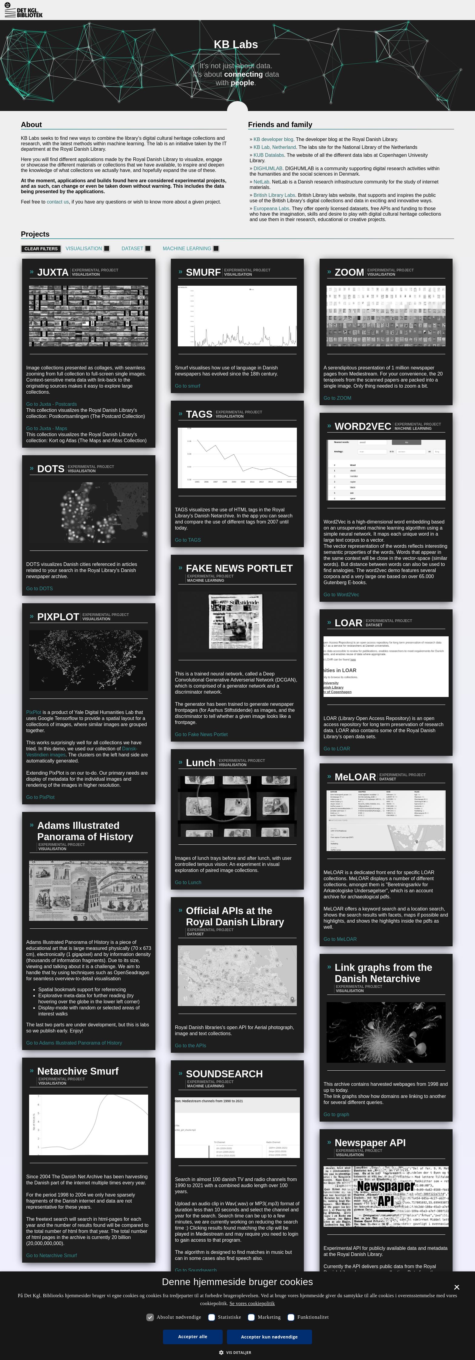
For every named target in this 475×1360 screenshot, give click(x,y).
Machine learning (190, 248)
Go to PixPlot (40, 797)
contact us (58, 201)
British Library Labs (274, 195)
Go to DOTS (39, 588)
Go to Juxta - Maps (46, 428)
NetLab (261, 181)
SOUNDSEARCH (224, 1074)
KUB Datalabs (269, 155)
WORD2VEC (363, 426)
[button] (237, 1352)
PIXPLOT (58, 616)
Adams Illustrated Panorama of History (85, 831)
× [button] (456, 1289)
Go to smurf (187, 386)
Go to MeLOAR (340, 939)
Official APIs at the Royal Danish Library (235, 916)
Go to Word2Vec (341, 594)
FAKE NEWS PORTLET (239, 568)
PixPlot (33, 712)
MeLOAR (355, 777)
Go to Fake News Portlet (201, 734)
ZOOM (349, 272)
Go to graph (336, 1114)
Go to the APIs (190, 1045)
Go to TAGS (188, 540)
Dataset (136, 248)
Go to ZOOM (337, 398)
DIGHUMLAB (268, 168)
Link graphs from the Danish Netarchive (383, 973)
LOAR (349, 623)
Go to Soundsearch (196, 1270)
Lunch (200, 762)
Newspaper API (370, 1142)
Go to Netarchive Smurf (51, 1255)
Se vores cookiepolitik (252, 1303)
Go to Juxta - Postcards (51, 404)
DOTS (51, 468)
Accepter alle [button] (193, 1336)
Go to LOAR (337, 748)
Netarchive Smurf (77, 1071)
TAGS (199, 414)
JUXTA (53, 272)
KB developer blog (273, 139)
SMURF (203, 272)
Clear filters (41, 248)
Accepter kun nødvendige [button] (269, 1337)
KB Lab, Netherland (275, 147)
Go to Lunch (188, 882)
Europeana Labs (271, 208)
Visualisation (87, 248)
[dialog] (237, 1315)
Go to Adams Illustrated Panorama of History (74, 1042)
